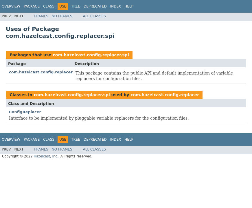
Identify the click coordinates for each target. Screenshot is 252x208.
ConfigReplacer (25, 112)
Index (115, 6)
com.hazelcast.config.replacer (41, 72)
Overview (11, 6)
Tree (75, 6)
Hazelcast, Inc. (46, 156)
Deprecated (95, 6)
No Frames (62, 16)
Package (32, 6)
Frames (41, 16)
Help (128, 6)
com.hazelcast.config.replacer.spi (91, 55)
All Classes (94, 16)
